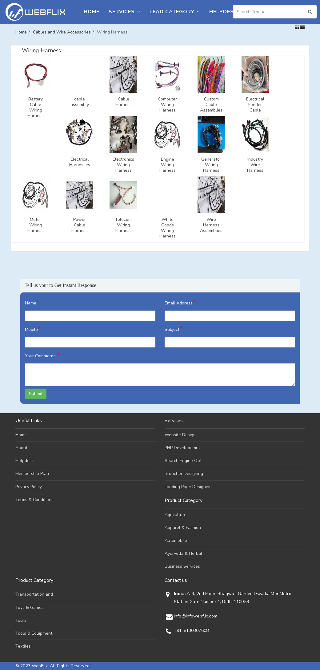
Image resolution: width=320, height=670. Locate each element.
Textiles (23, 646)
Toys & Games (29, 607)
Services (124, 11)
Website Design (180, 435)
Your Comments (42, 355)
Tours (20, 620)
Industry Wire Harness (255, 165)
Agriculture (175, 515)
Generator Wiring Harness (211, 165)
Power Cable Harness (79, 225)
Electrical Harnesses (79, 162)
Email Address (180, 302)
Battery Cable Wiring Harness (35, 107)
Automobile (176, 540)
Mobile (33, 329)
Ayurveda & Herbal (183, 553)
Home (91, 11)
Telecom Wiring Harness (123, 225)
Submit (35, 394)
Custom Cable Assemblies (211, 104)
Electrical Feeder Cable (255, 104)
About (21, 448)
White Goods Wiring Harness (167, 228)
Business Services (182, 566)
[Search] (275, 11)
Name (32, 302)
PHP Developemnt (182, 448)
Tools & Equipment (33, 633)
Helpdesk (223, 11)
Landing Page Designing (188, 487)
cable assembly (79, 102)
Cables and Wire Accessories (62, 32)
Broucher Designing (184, 473)
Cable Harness (123, 102)
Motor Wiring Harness (35, 225)
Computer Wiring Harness (167, 104)
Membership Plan (32, 473)
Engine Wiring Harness (167, 165)
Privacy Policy (28, 487)
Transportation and (34, 594)
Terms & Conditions (34, 500)
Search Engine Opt (183, 461)
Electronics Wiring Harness (123, 165)
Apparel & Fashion (183, 528)
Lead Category (175, 11)
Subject (173, 329)
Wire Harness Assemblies (211, 225)
